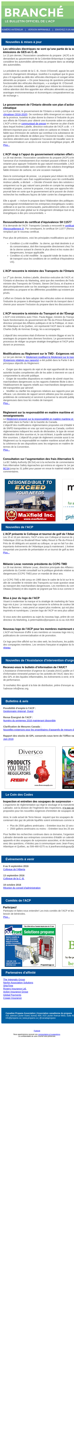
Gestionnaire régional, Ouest (18, 711)
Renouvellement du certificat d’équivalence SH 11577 (37, 222)
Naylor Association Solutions (18, 982)
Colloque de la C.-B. (13, 878)
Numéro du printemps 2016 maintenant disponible (29, 720)
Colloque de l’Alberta (14, 869)
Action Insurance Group (15, 991)
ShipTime (8, 985)
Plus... (6, 145)
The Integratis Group (14, 979)
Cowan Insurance (12, 998)
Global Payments (12, 995)
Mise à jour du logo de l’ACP (21, 598)
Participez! (10, 907)
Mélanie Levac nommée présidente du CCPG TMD (35, 564)
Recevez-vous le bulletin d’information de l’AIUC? (35, 667)
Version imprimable (39, 29)
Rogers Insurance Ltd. (15, 988)
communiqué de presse (33, 123)
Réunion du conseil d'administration (22, 887)
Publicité (37, 1031)
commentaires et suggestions (49, 1034)
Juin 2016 (8, 739)
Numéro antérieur (12, 29)
